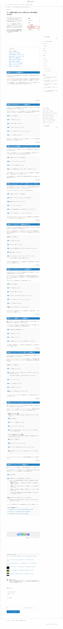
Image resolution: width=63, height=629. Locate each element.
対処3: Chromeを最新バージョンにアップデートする (17, 54)
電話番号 (44, 55)
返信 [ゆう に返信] (8, 594)
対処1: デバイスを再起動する (13, 51)
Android (44, 48)
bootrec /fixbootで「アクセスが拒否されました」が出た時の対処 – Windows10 (22, 566)
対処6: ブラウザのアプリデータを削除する (16, 59)
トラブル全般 (10, 4)
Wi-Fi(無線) (44, 50)
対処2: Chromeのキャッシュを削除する (15, 52)
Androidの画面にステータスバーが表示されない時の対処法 (18, 513)
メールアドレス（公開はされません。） (28, 609)
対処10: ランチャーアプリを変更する (15, 66)
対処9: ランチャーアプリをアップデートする (16, 64)
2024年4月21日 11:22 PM (13, 591)
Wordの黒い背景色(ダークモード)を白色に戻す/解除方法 (51, 84)
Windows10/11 (45, 43)
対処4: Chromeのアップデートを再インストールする (17, 56)
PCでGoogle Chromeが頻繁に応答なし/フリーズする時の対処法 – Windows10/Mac (23, 556)
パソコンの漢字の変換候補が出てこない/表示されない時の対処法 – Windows (51, 91)
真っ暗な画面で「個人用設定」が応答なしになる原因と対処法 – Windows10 (22, 573)
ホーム (6, 4)
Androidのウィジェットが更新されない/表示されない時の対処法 (19, 511)
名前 (7, 609)
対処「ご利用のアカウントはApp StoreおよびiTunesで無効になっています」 (51, 81)
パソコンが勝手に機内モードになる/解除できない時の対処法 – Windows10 (22, 570)
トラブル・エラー (30, 537)
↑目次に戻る (37, 100)
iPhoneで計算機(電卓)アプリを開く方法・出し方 (51, 88)
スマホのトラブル (21, 4)
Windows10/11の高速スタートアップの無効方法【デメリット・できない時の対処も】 (23, 563)
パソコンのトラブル (15, 4)
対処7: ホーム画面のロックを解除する (15, 61)
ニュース (46, 63)
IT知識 (31, 4)
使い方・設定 (27, 4)
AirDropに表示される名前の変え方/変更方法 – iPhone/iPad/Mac (51, 77)
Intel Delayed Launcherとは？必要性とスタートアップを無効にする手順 (21, 559)
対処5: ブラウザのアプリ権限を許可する (15, 57)
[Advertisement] (23, 40)
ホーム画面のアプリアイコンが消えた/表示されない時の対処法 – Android (20, 509)
